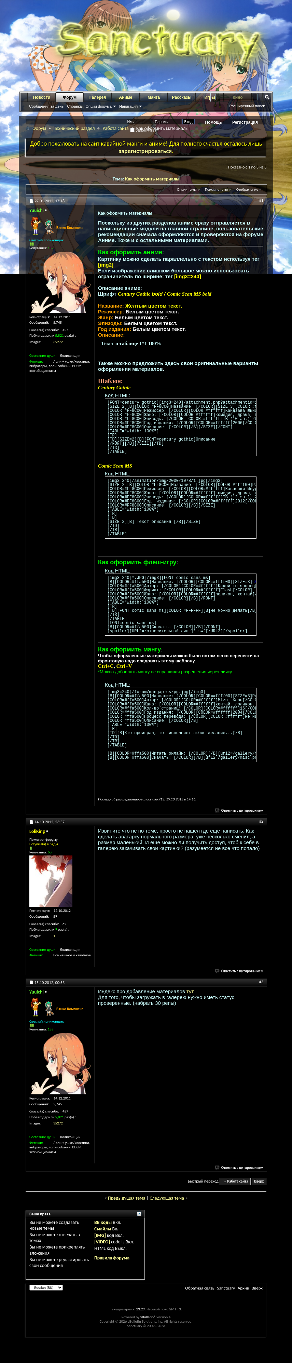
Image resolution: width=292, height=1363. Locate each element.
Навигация (128, 106)
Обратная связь (199, 1288)
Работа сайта (115, 128)
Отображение (247, 189)
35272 (58, 342)
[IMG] (100, 1235)
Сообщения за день (46, 106)
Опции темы (187, 189)
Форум (70, 97)
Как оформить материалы (152, 179)
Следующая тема (167, 1198)
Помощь (213, 122)
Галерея (97, 97)
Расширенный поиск (247, 106)
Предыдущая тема (126, 1198)
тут (190, 991)
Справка (74, 106)
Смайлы (102, 1229)
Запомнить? (143, 130)
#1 (261, 200)
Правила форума (111, 1258)
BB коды (103, 1222)
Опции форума (98, 106)
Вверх (259, 1181)
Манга (154, 97)
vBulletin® (148, 1317)
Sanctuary (226, 1288)
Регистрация (245, 122)
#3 (261, 982)
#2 (261, 821)
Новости (41, 97)
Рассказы (182, 97)
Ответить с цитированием (239, 810)
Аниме (126, 97)
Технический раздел (74, 128)
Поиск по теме (216, 189)
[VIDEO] (102, 1242)
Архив (243, 1288)
